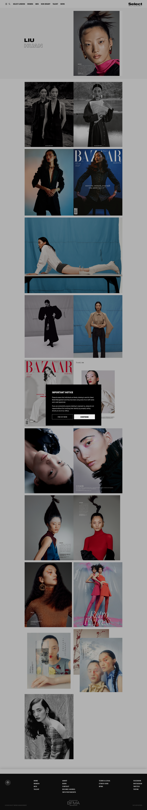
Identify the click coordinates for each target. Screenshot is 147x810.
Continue (84, 417)
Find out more (62, 417)
